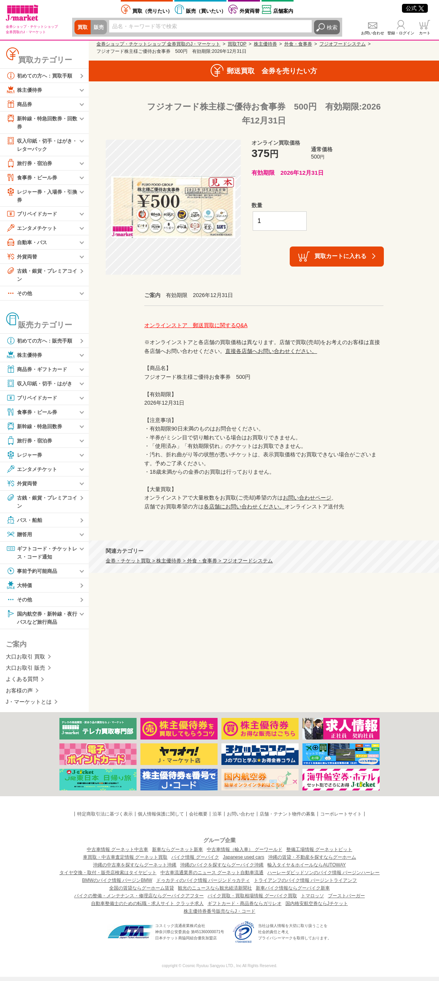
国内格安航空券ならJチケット (316, 907)
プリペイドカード (33, 215)
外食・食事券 (298, 44)
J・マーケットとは (29, 706)
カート (425, 33)
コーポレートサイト (341, 818)
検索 (332, 27)
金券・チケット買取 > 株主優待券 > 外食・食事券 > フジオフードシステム (189, 561)
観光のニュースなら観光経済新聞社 (215, 892)
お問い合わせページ (307, 498)
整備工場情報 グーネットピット (319, 853)
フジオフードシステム (342, 44)
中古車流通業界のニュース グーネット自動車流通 (211, 877)
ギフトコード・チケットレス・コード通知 (41, 555)
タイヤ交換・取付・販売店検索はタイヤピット (108, 877)
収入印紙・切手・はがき (41, 386)
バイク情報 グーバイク (195, 861)
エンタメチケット (33, 230)
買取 (83, 27)
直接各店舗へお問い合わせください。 (271, 351)
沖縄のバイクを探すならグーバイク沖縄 (221, 869)
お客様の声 (19, 695)
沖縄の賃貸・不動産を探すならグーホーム (312, 861)
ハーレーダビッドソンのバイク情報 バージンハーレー (323, 877)
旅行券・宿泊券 (30, 164)
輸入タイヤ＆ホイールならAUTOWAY (306, 869)
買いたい (206, 11)
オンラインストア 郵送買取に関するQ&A (196, 325)
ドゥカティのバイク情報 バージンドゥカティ (203, 884)
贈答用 (19, 537)
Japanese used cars (243, 861)
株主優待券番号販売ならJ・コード (219, 915)
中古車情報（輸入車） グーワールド (244, 853)
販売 (100, 27)
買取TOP (237, 44)
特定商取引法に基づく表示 (105, 818)
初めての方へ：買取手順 (41, 75)
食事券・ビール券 (33, 178)
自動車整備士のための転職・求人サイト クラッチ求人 (147, 907)
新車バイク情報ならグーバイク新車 (293, 892)
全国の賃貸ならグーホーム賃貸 (141, 892)
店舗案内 (283, 11)
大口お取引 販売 (25, 672)
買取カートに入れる (340, 256)
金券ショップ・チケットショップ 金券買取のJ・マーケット (158, 44)
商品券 (19, 104)
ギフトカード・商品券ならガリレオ (245, 907)
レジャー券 (25, 457)
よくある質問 (22, 683)
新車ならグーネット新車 (177, 853)
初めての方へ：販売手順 (41, 343)
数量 (257, 205)
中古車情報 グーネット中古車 (117, 853)
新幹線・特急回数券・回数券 (41, 122)
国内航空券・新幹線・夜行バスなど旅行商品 (41, 621)
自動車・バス (27, 244)
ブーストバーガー (346, 900)
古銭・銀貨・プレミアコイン (41, 276)
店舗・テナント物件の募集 (287, 818)
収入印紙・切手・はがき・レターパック (38, 145)
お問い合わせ (372, 33)
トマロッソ (312, 900)
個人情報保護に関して (161, 818)
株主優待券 (25, 90)
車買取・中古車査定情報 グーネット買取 (125, 861)
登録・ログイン (400, 33)
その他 (19, 296)
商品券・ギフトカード (38, 372)
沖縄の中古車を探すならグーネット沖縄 (134, 869)
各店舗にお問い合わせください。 (244, 506)
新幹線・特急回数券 (36, 429)
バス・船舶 (25, 523)
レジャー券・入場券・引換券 (41, 196)
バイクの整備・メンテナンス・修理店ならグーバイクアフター (139, 900)
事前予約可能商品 (33, 574)
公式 (415, 8)
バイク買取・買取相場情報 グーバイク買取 (252, 900)
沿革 (217, 818)
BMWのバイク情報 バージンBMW (117, 884)
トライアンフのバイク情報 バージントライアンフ (305, 884)
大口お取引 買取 (25, 661)
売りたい (152, 11)
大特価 (19, 588)
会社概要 (198, 818)
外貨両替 (250, 11)
